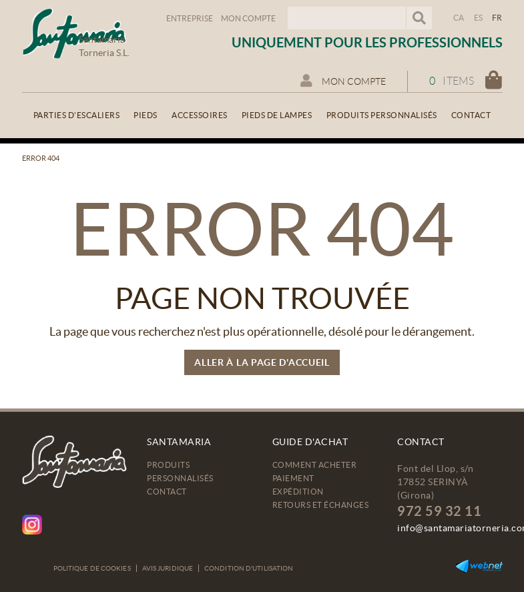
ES (478, 17)
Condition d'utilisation (248, 568)
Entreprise (189, 18)
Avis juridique (167, 568)
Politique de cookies (92, 568)
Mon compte (248, 18)
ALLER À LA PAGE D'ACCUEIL (262, 362)
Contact (167, 491)
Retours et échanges (320, 505)
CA (459, 17)
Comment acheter (314, 465)
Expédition (298, 491)
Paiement (293, 478)
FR (497, 17)
